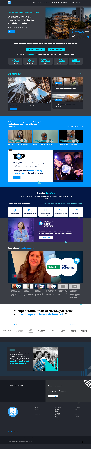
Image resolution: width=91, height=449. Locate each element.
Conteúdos (63, 3)
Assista (17, 281)
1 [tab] (14, 329)
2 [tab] (16, 329)
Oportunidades (54, 3)
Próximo (87, 31)
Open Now (77, 419)
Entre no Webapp (53, 401)
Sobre (34, 3)
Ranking (39, 3)
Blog (76, 417)
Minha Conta (78, 3)
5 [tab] (21, 329)
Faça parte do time (30, 443)
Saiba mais (11, 32)
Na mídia (72, 3)
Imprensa (77, 421)
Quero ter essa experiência (46, 242)
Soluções (45, 3)
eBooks (76, 415)
